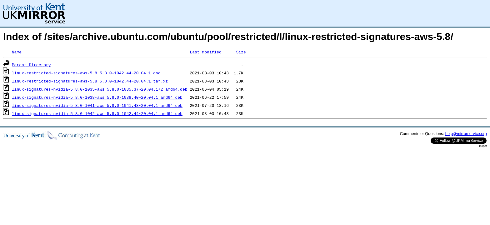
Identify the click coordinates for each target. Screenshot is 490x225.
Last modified (205, 52)
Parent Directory (31, 65)
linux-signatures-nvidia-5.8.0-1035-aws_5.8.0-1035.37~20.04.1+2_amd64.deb (100, 89)
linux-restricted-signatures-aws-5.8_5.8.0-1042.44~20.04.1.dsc (86, 73)
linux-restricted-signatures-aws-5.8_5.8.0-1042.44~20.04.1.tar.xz (90, 81)
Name (17, 52)
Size (241, 52)
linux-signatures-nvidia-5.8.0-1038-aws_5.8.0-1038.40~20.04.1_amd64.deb (97, 97)
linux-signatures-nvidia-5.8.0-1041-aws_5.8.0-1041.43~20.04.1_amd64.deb (97, 105)
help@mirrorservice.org (466, 133)
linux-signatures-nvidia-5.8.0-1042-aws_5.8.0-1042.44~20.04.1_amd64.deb (97, 113)
